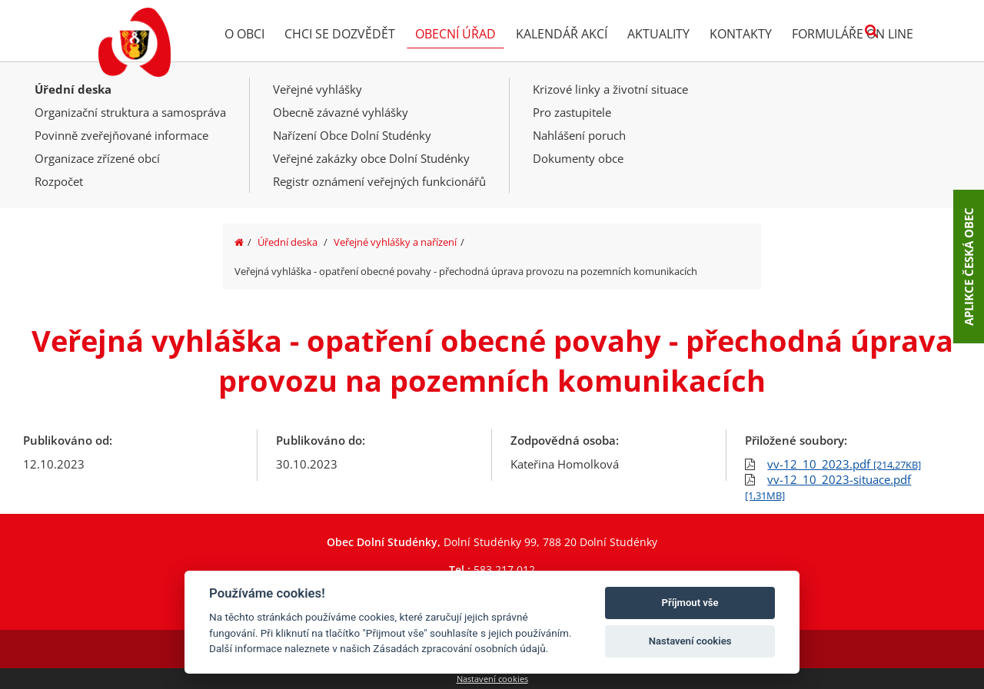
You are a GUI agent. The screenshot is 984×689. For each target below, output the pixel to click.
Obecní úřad (455, 33)
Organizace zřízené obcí (97, 158)
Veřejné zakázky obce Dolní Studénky (371, 158)
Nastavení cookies (492, 678)
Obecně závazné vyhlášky (340, 112)
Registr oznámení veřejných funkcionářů (379, 181)
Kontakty (741, 33)
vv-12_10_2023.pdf (844, 464)
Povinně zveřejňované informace (121, 135)
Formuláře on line (852, 33)
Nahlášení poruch (579, 135)
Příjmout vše (690, 602)
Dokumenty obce (578, 158)
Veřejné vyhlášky (317, 89)
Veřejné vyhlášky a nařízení (395, 242)
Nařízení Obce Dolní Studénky (352, 135)
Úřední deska (73, 89)
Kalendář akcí (561, 33)
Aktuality (658, 33)
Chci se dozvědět (339, 33)
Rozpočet (59, 181)
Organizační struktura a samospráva (130, 112)
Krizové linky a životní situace (610, 89)
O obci (244, 33)
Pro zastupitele (572, 112)
